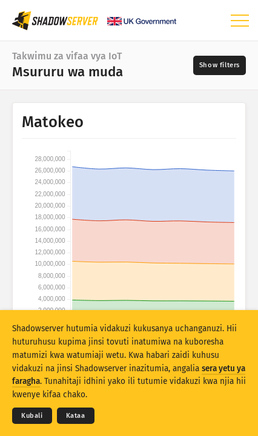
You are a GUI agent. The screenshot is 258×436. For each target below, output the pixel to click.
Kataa (75, 416)
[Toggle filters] (219, 65)
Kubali (32, 416)
